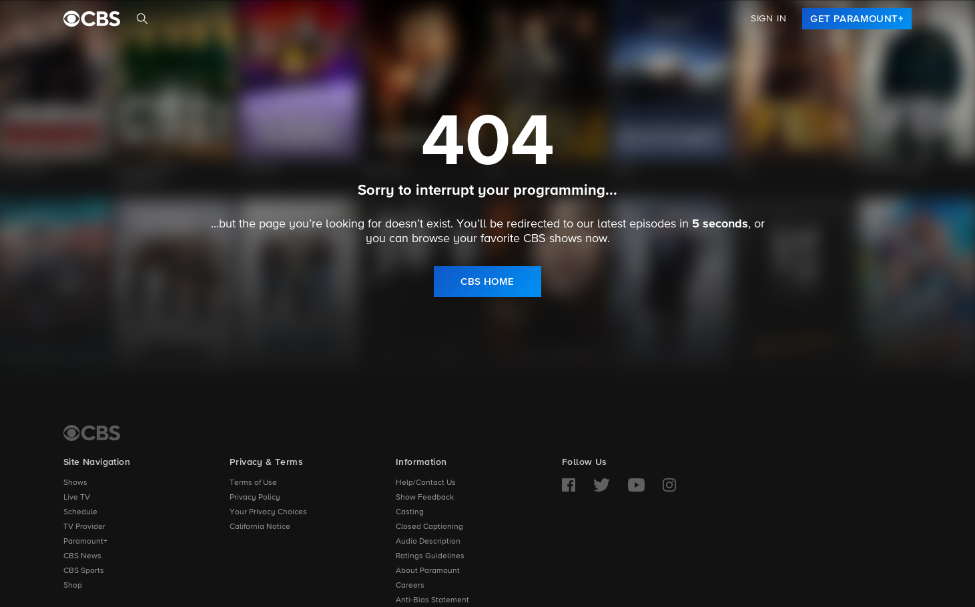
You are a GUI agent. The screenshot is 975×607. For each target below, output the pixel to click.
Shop (72, 586)
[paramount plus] (91, 19)
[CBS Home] (91, 433)
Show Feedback (425, 498)
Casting (410, 512)
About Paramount (428, 571)
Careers (410, 586)
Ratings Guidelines (430, 556)
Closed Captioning (429, 527)
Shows (75, 483)
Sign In (769, 18)
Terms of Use (253, 483)
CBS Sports (83, 571)
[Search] (142, 19)
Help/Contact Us (426, 483)
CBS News (82, 556)
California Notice (260, 527)
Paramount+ (85, 542)
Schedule (80, 512)
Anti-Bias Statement (432, 600)
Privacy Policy (255, 498)
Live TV (76, 498)
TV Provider (84, 527)
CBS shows (552, 239)
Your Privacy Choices (268, 512)
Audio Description (428, 542)
